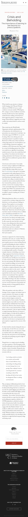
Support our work (14, 508)
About (14, 473)
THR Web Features (10, 12)
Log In (14, 496)
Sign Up (14, 443)
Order (14, 497)
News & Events (14, 478)
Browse (14, 488)
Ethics (3, 90)
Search (14, 494)
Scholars (14, 476)
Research (14, 475)
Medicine (4, 92)
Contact (14, 493)
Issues (14, 486)
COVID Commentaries (7, 86)
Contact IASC (14, 480)
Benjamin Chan (14, 31)
